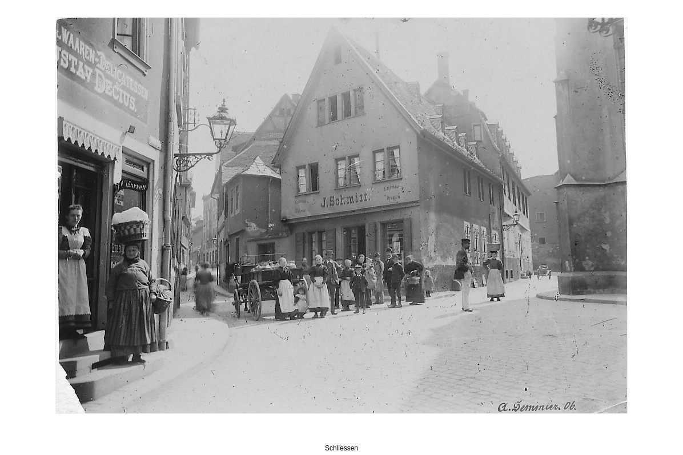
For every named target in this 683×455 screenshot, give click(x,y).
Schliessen (341, 448)
